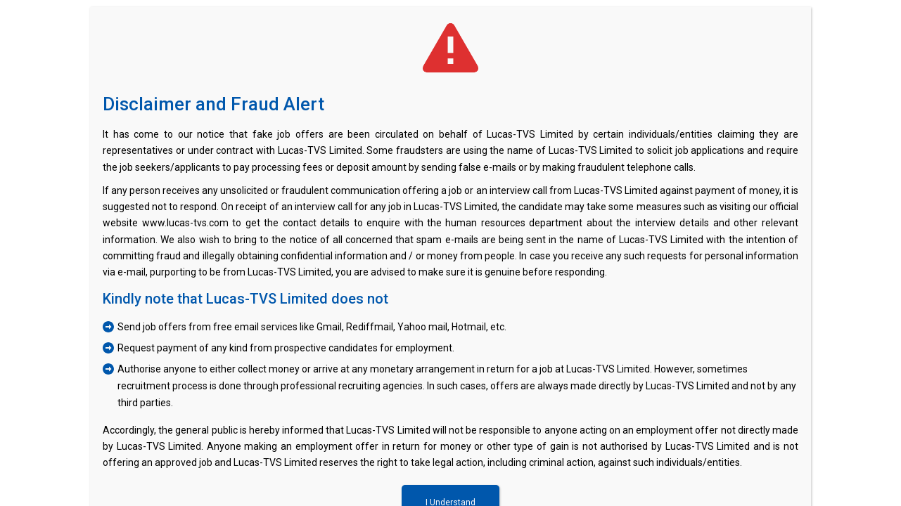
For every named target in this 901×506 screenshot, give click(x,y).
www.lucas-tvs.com (185, 222)
